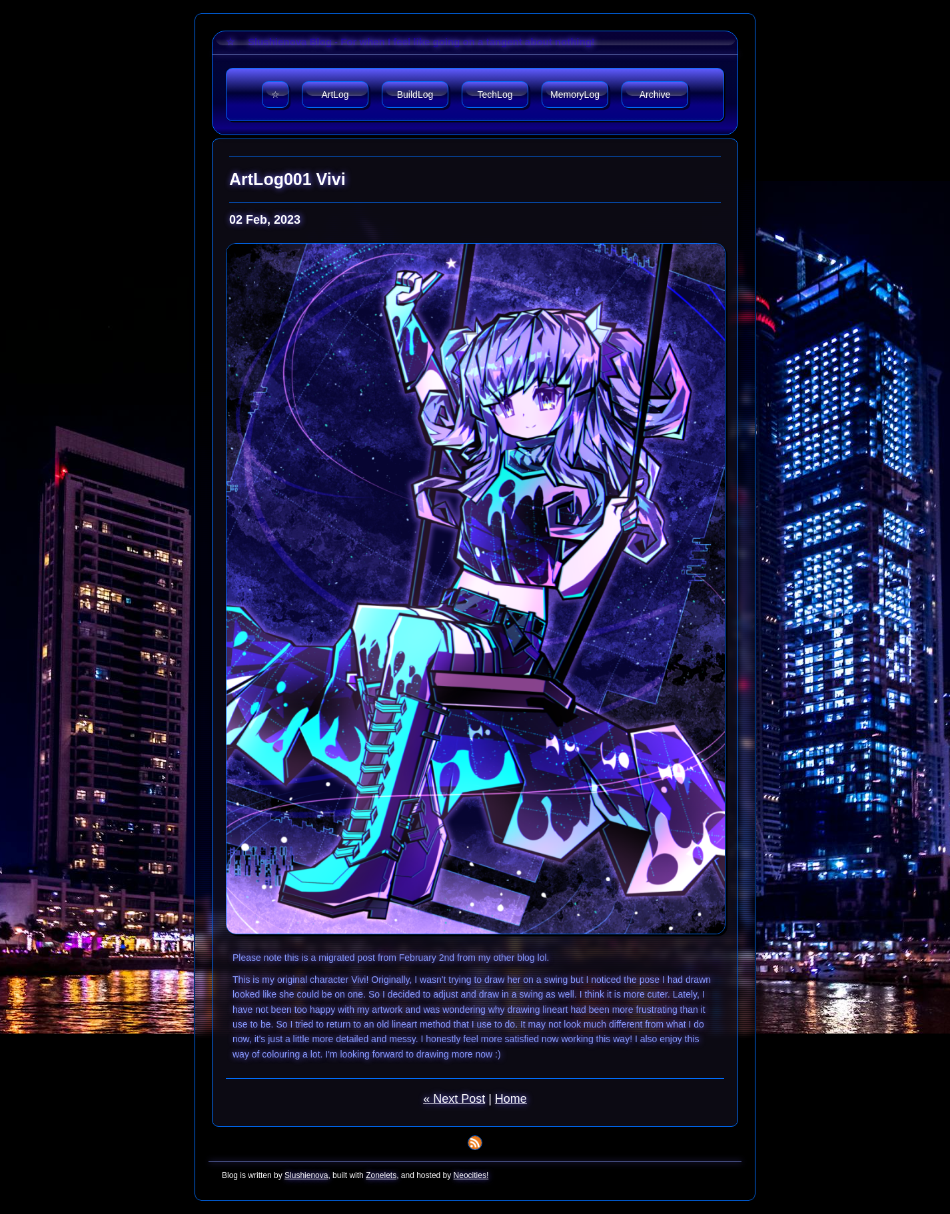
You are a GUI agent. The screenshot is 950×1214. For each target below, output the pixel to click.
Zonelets (381, 1175)
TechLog (495, 94)
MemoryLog (575, 94)
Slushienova (306, 1175)
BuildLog (415, 94)
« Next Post (454, 1098)
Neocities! (471, 1175)
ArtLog (334, 94)
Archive (655, 94)
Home (511, 1098)
